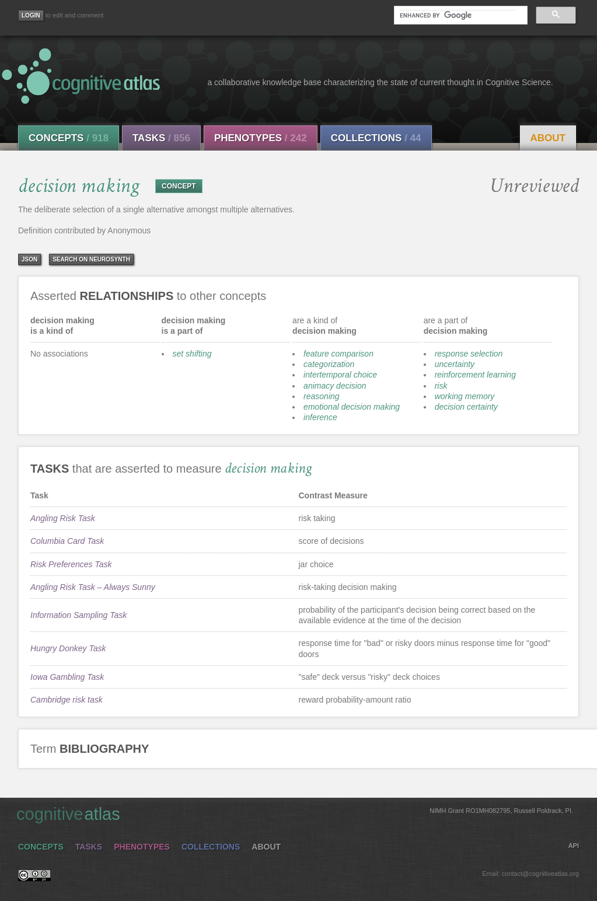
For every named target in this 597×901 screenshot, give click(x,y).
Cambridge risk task (66, 699)
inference (320, 417)
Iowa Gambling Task (67, 677)
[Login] (31, 15)
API (573, 845)
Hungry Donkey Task (68, 648)
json (29, 259)
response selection (469, 353)
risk (441, 385)
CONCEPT (179, 186)
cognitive (294, 813)
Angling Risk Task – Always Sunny (92, 587)
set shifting (192, 353)
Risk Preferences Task (71, 564)
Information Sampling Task (78, 615)
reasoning (321, 396)
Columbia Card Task (67, 541)
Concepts (69, 138)
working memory (465, 396)
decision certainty (466, 406)
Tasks (161, 138)
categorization (328, 364)
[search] (458, 15)
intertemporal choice (340, 374)
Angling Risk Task (62, 518)
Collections (376, 138)
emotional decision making (351, 406)
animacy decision (334, 385)
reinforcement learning (475, 374)
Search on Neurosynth (91, 259)
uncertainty (454, 364)
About (547, 138)
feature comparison (338, 353)
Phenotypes (260, 138)
